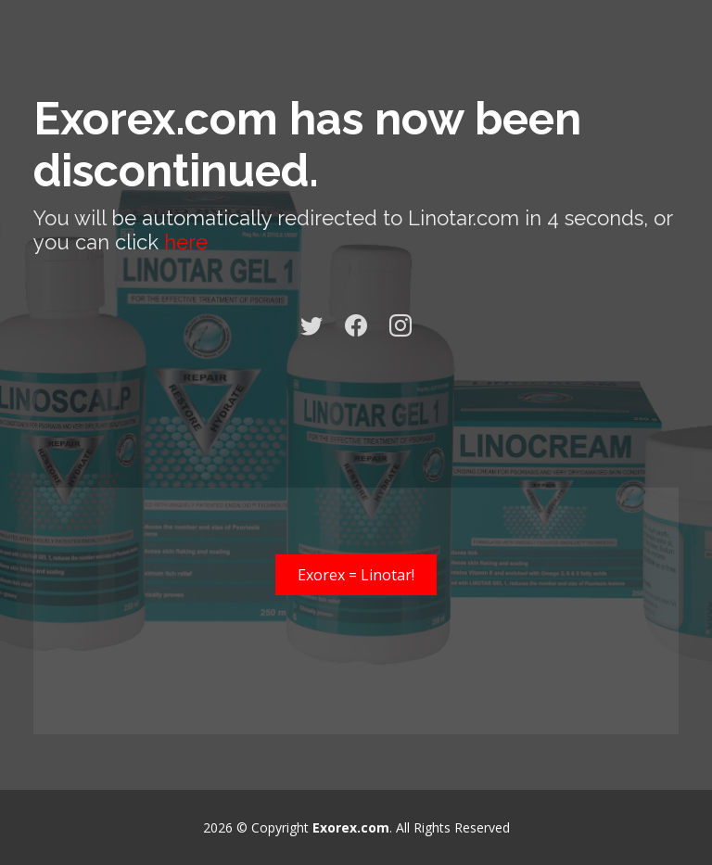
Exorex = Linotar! (356, 575)
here (186, 242)
